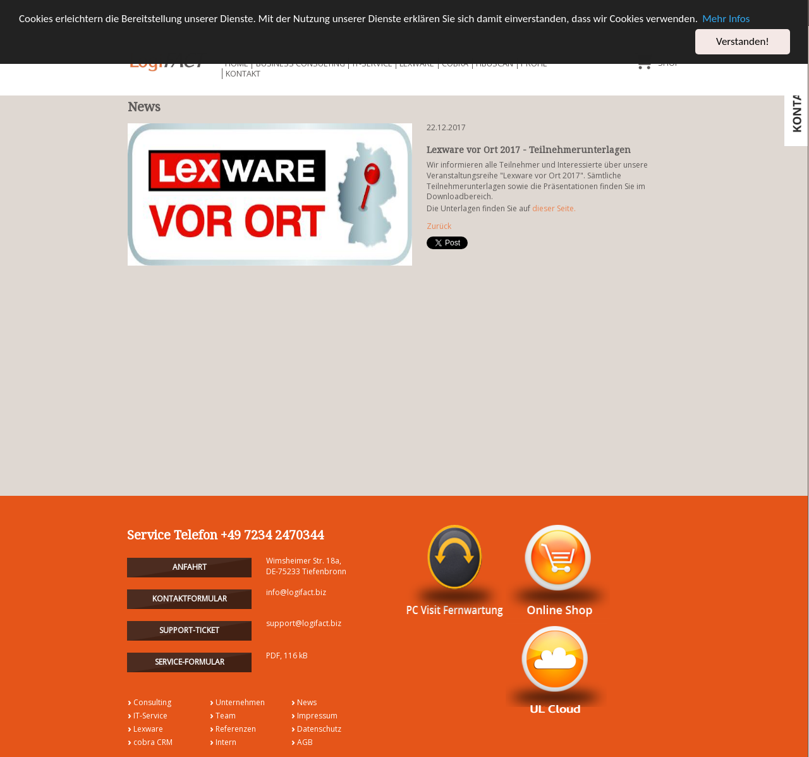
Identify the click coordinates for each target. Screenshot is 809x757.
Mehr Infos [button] (726, 18)
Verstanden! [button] (742, 41)
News (307, 701)
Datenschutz (319, 728)
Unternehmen (240, 701)
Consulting (152, 701)
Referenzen (236, 728)
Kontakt (243, 73)
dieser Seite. (554, 208)
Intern (226, 742)
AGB (305, 742)
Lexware (148, 728)
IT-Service (150, 715)
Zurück (439, 226)
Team (226, 715)
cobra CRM (153, 742)
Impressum (317, 715)
